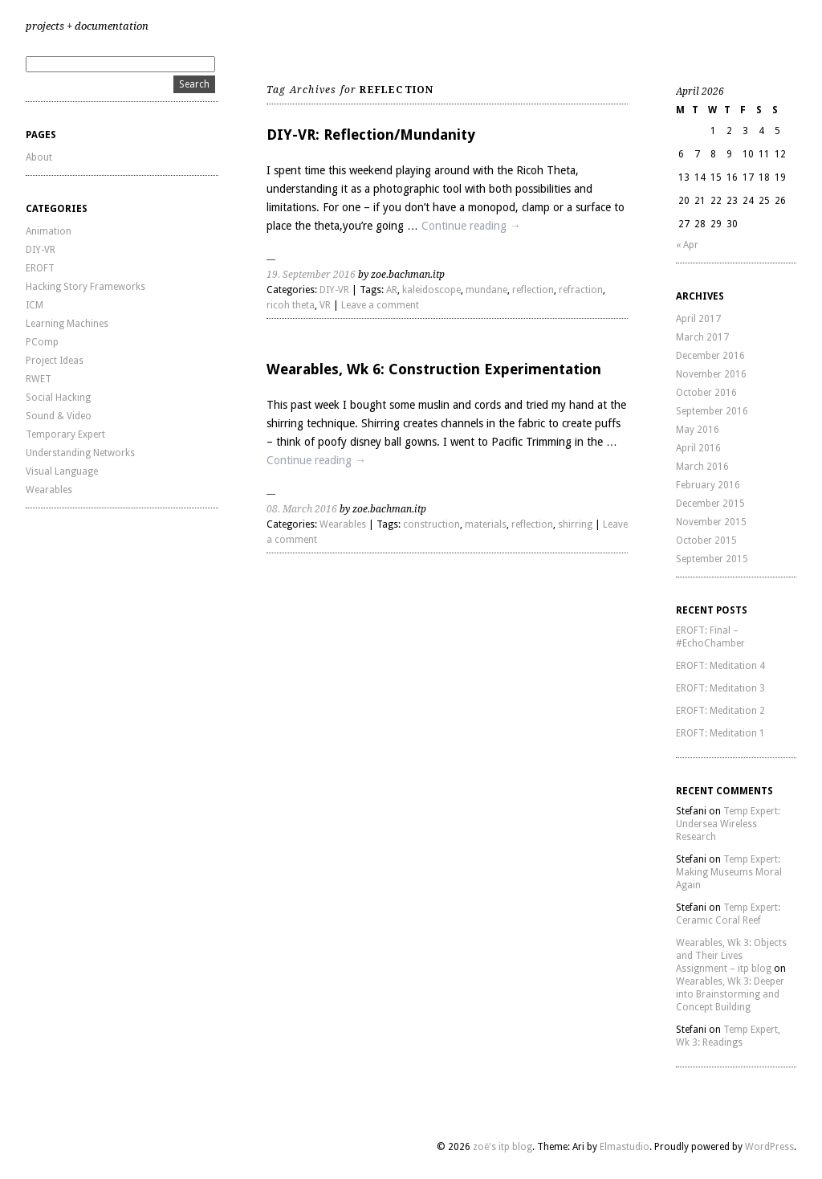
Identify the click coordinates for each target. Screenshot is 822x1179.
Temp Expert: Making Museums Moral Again (729, 872)
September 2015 (712, 559)
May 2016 (697, 429)
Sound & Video (59, 416)
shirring (575, 524)
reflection (533, 290)
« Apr (687, 245)
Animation (48, 231)
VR (325, 305)
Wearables (49, 490)
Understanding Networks (80, 453)
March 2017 (702, 337)
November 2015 (711, 522)
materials (486, 524)
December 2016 (710, 355)
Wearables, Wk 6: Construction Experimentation (434, 369)
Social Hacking (58, 397)
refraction (581, 290)
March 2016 (702, 466)
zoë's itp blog (502, 1146)
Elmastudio (624, 1146)
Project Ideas (54, 360)
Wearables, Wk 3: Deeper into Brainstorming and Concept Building (730, 994)
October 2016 (706, 392)
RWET (38, 379)
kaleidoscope (431, 290)
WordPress (769, 1146)
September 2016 (712, 411)
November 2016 (711, 374)
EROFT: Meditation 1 (720, 733)
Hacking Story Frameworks (85, 286)
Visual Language (62, 471)
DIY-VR (40, 249)
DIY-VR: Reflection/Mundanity (371, 134)
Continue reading (471, 225)
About (39, 157)
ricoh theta (291, 305)
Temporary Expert (65, 434)
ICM (34, 305)
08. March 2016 (302, 509)
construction (431, 524)
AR (391, 290)
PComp (42, 342)
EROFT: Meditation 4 (720, 665)
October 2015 (706, 540)
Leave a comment (380, 305)
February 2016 (708, 485)
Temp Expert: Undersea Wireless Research (728, 824)
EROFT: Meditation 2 (720, 710)
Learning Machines (67, 323)
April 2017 (698, 318)
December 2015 (710, 503)
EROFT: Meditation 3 (720, 688)
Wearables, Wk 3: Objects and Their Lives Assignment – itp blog (731, 955)
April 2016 (698, 448)
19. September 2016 (311, 274)
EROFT (40, 268)
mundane (486, 290)
